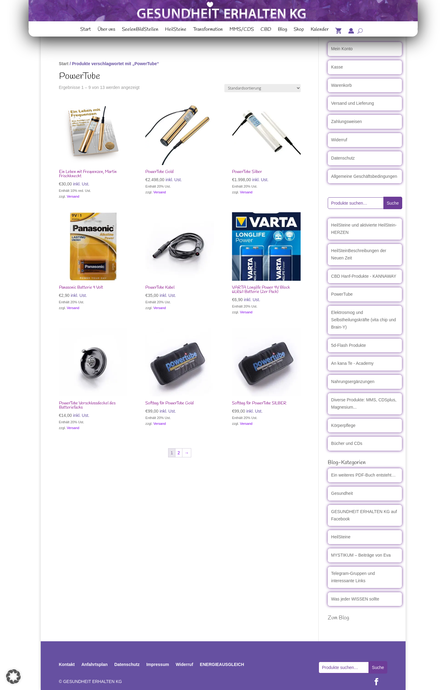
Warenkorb (341, 85)
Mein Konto (342, 48)
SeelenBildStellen (140, 30)
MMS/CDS (242, 30)
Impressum (157, 664)
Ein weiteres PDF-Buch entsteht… (363, 475)
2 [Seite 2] (179, 452)
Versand (73, 196)
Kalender (320, 30)
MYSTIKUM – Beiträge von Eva (361, 555)
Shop (299, 30)
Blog (282, 30)
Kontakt (67, 664)
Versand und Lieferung (352, 103)
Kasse (337, 67)
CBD (266, 30)
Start (85, 30)
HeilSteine (175, 30)
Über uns (106, 30)
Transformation (208, 30)
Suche (393, 203)
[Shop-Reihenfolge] (262, 88)
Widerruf (339, 139)
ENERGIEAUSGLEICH (222, 664)
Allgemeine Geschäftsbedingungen (364, 176)
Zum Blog (338, 617)
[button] (13, 676)
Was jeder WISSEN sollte (355, 599)
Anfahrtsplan (94, 664)
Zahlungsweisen (346, 121)
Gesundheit (342, 493)
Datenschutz (343, 158)
